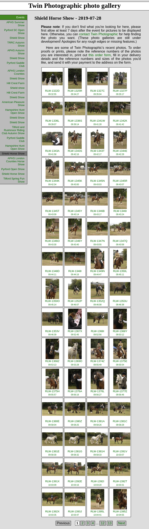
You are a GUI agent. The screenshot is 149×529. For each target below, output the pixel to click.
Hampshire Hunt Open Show (14, 111)
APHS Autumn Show (15, 52)
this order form (99, 55)
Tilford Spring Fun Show (13, 180)
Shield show (17, 87)
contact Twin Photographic (98, 34)
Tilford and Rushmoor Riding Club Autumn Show (13, 130)
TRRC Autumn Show (16, 44)
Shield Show (17, 37)
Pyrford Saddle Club (15, 64)
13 (110, 523)
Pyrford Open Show (12, 169)
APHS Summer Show (15, 24)
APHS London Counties (16, 72)
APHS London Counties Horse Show (15, 161)
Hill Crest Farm (16, 83)
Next (121, 523)
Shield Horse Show (13, 173)
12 (102, 523)
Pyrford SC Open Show (14, 32)
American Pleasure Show (13, 104)
